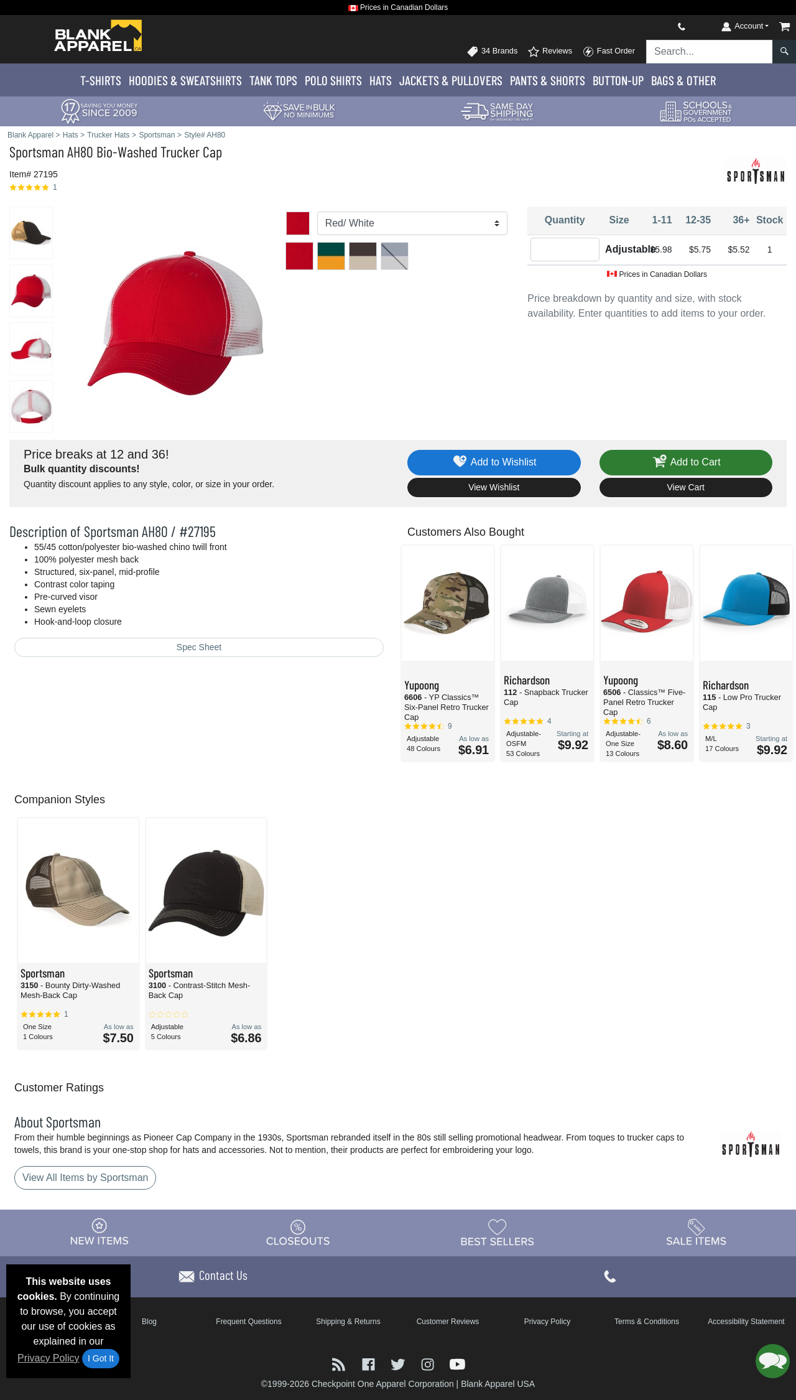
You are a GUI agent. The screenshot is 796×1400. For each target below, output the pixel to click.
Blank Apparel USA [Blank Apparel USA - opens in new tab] (498, 1384)
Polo (333, 80)
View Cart (686, 487)
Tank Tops (273, 80)
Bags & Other (683, 80)
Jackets (450, 80)
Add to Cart (686, 462)
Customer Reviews (448, 1321)
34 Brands (491, 51)
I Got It (101, 1358)
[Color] (412, 223)
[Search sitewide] (709, 51)
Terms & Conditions (646, 1321)
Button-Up (618, 80)
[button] (773, 1361)
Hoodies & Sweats (185, 80)
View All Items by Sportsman (85, 1177)
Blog (149, 1321)
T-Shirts (100, 80)
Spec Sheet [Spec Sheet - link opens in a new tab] (199, 647)
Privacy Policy (48, 1358)
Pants (547, 80)
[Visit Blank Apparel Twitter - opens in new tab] (399, 1363)
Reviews (549, 51)
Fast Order (608, 51)
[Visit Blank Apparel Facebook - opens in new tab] (370, 1363)
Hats (380, 80)
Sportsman (36, 151)
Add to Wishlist (494, 462)
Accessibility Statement (746, 1321)
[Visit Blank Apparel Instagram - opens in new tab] (429, 1363)
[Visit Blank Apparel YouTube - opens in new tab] (457, 1363)
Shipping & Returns (348, 1321)
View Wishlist (493, 487)
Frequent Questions (248, 1321)
